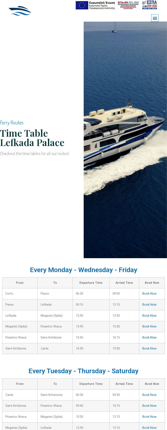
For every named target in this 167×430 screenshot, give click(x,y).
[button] (154, 18)
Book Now (149, 293)
